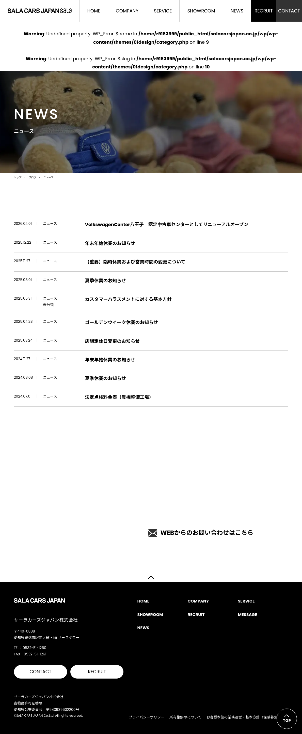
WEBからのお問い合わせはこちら (200, 533)
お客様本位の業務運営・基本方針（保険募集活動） (247, 717)
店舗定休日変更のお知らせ (112, 341)
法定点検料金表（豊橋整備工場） (119, 397)
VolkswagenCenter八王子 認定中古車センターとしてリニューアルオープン (166, 224)
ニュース (50, 223)
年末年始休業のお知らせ (110, 243)
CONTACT (40, 671)
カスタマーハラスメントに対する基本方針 (128, 299)
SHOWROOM (201, 11)
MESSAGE (247, 615)
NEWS (237, 11)
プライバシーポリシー (146, 717)
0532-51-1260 (80, 528)
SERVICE (163, 11)
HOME (93, 11)
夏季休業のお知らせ (105, 280)
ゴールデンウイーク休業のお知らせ (121, 322)
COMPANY (127, 11)
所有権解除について (185, 717)
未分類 (48, 304)
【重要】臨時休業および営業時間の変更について (135, 262)
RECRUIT (97, 671)
